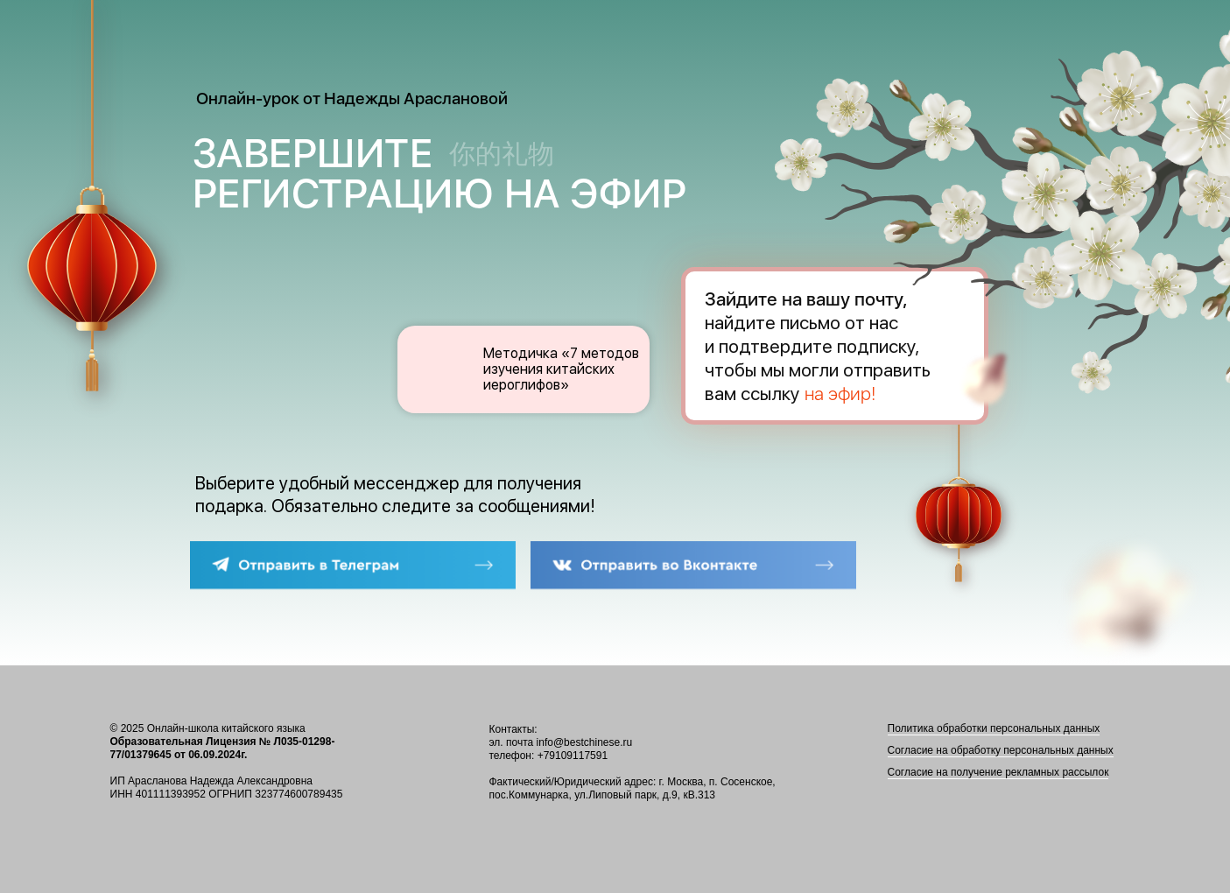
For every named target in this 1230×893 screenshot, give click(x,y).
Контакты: (513, 729)
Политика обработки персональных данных (994, 728)
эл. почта (511, 742)
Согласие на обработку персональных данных (1001, 750)
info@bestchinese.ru (585, 742)
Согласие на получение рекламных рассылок (998, 772)
